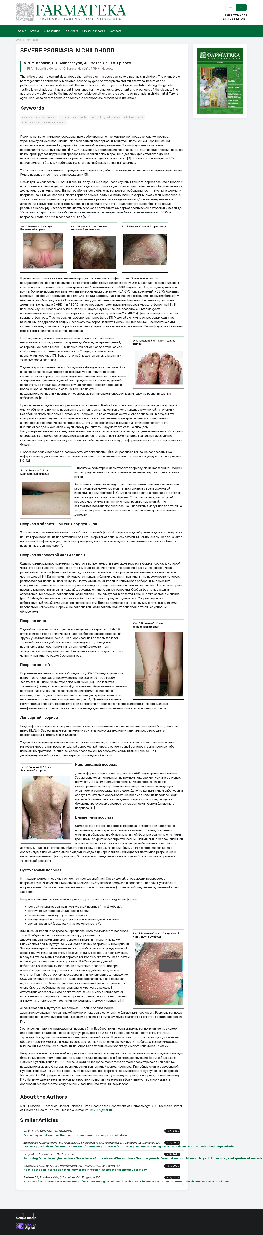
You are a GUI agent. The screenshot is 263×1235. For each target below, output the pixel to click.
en (241, 7)
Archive (35, 30)
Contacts (115, 30)
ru (230, 7)
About (22, 30)
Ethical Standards (93, 30)
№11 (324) (32, 40)
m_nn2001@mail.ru (98, 1110)
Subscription (52, 30)
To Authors (71, 30)
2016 (18, 40)
